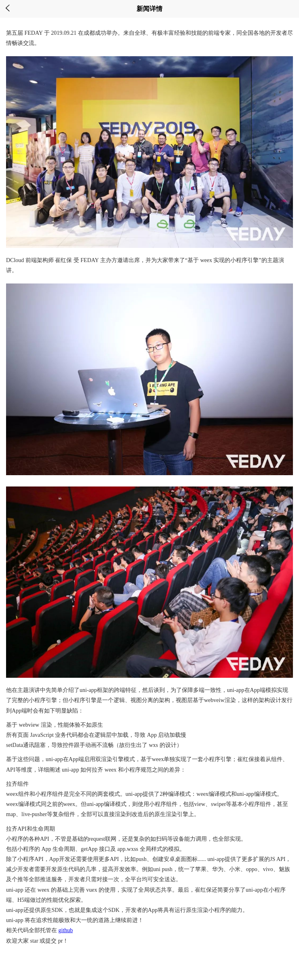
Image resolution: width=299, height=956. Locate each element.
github (66, 930)
